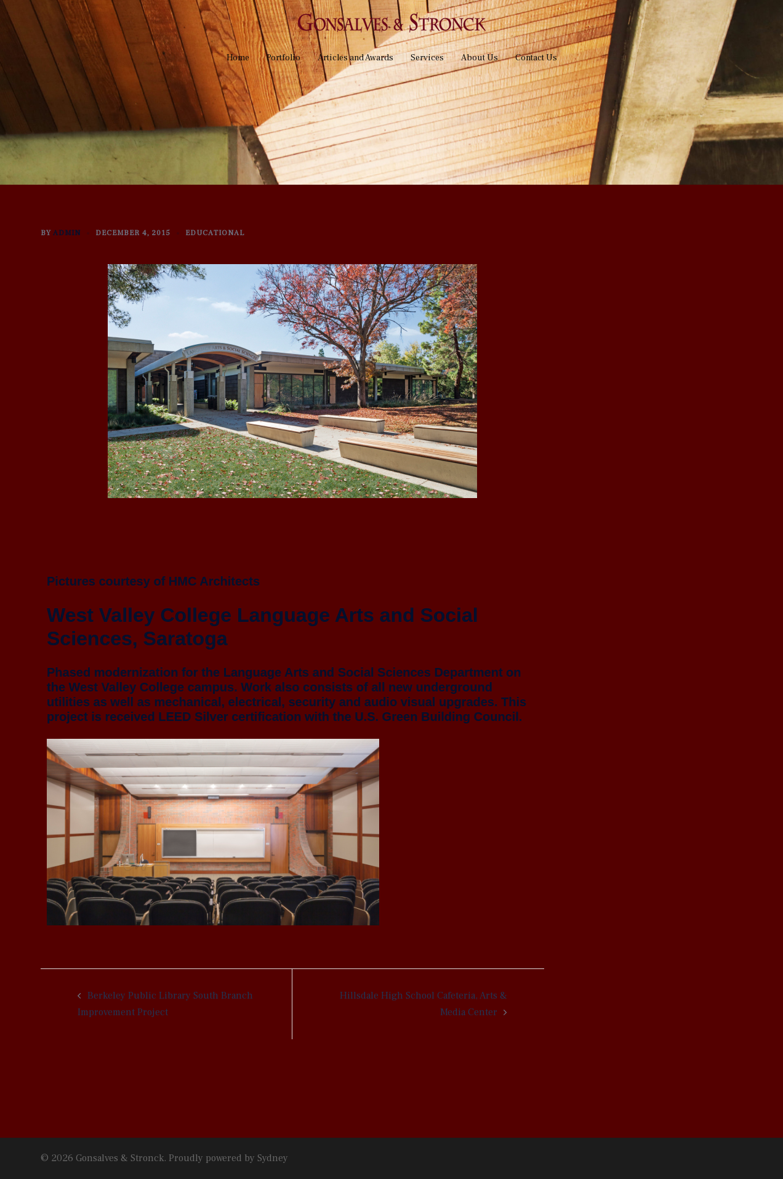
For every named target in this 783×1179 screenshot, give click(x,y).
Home (238, 57)
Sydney (272, 1158)
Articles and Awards (355, 57)
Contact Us (536, 57)
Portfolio (283, 57)
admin (67, 233)
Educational (214, 233)
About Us (479, 57)
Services (427, 57)
